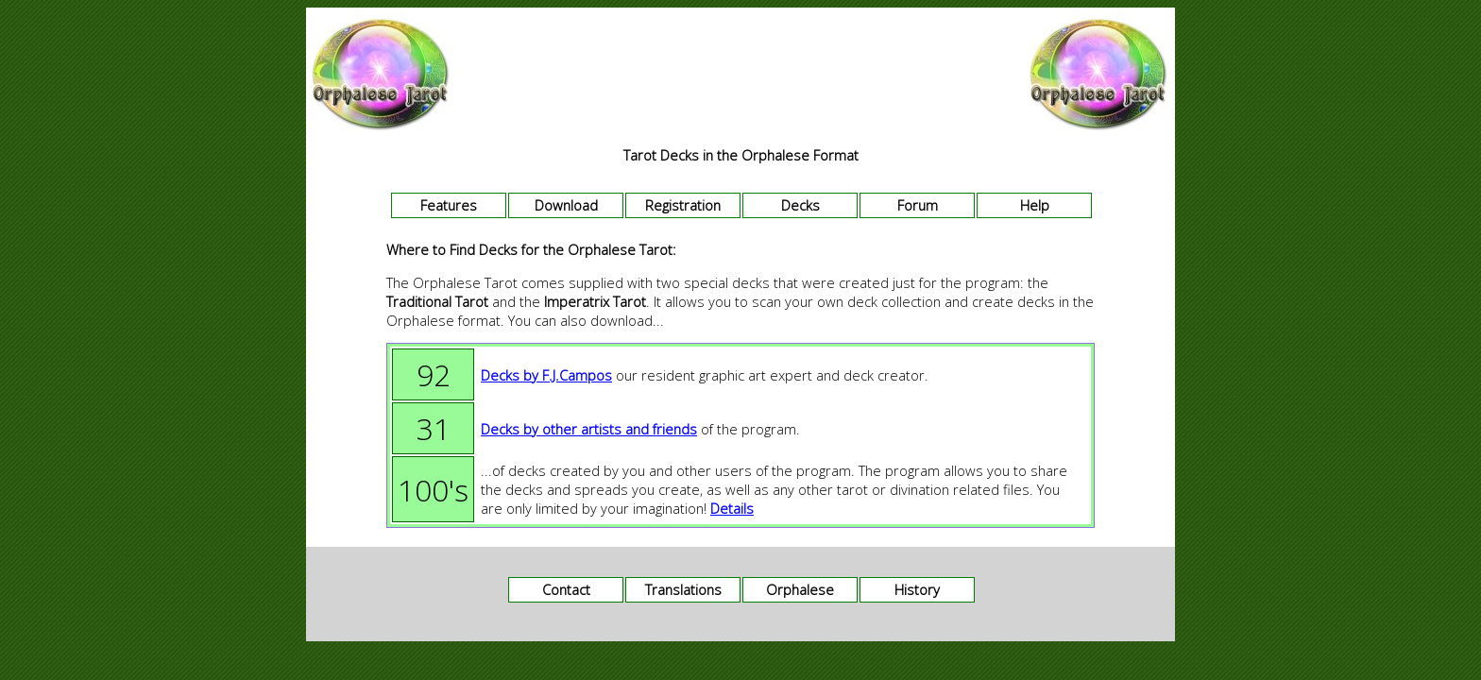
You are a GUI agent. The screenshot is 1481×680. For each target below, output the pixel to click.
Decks (800, 205)
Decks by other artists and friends (589, 428)
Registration (683, 205)
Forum (917, 205)
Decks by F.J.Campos (546, 375)
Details (732, 508)
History (917, 589)
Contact (566, 589)
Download (566, 205)
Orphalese (800, 589)
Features (448, 205)
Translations (683, 589)
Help (1034, 205)
